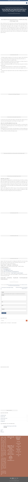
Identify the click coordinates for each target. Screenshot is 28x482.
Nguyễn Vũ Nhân (17, 13)
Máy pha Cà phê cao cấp (4, 418)
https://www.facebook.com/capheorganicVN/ (11, 271)
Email (2, 305)
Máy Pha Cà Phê (3, 416)
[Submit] (26, 320)
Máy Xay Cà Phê (3, 419)
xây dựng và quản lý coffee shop (15, 284)
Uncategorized (3, 421)
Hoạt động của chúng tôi (9, 284)
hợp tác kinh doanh (17, 285)
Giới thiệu (18, 441)
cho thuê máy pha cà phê (12, 285)
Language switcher (14, 479)
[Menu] (1, 3)
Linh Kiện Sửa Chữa (3, 415)
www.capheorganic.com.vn (8, 270)
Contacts (2, 429)
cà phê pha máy (23, 284)
